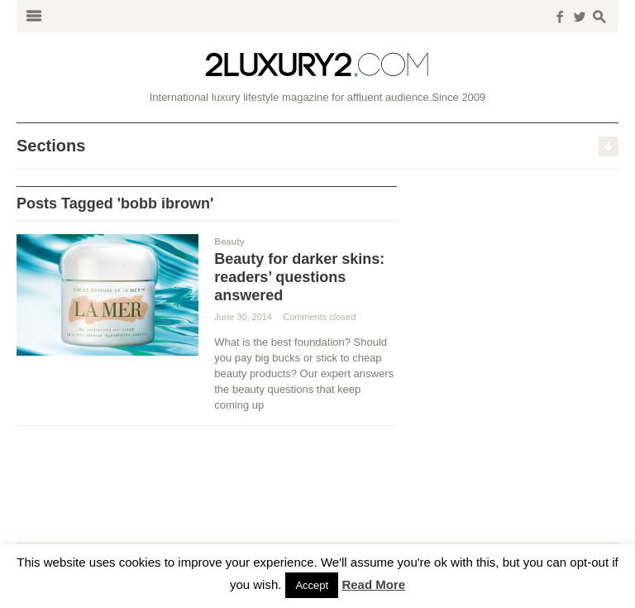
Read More (373, 584)
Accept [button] (311, 585)
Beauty (229, 242)
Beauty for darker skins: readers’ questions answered (299, 277)
